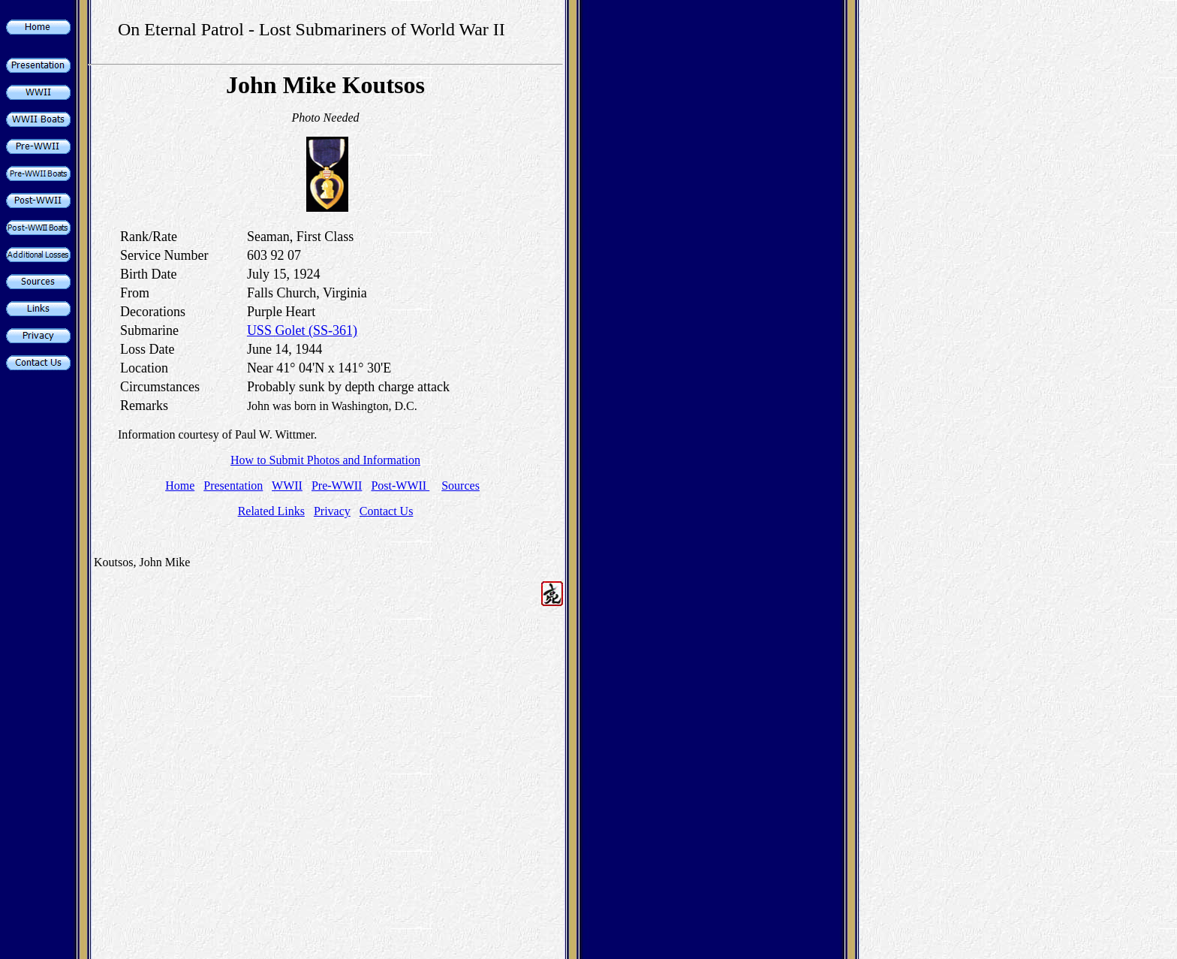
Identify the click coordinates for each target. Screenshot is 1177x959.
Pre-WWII (337, 485)
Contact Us (387, 511)
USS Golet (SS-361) (302, 330)
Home (179, 485)
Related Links (271, 511)
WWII (287, 485)
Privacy (332, 511)
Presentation (233, 485)
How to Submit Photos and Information (325, 460)
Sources (460, 485)
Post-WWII (400, 485)
